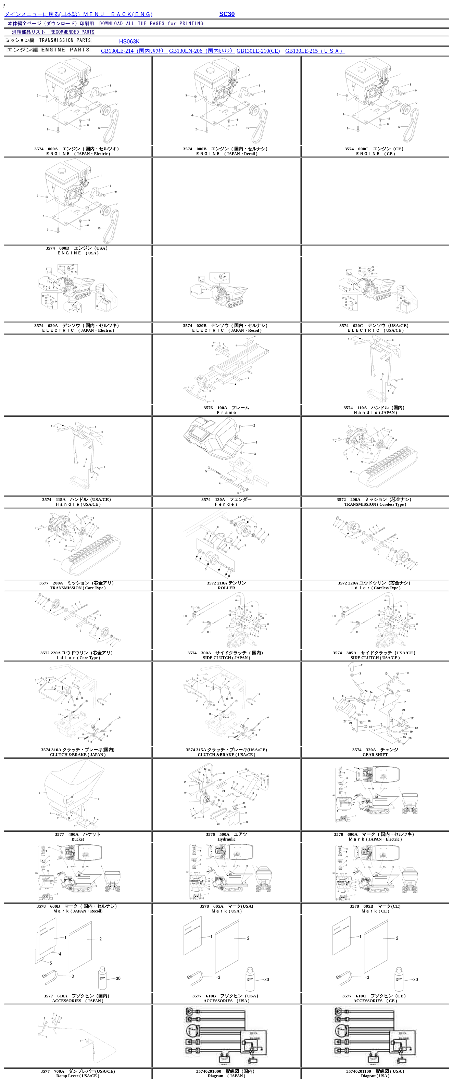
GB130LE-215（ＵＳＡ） (315, 51)
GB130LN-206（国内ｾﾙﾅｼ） (202, 51)
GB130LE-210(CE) (258, 51)
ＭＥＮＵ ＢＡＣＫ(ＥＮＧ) (117, 14)
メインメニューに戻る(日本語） (43, 14)
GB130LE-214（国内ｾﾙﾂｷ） (134, 51)
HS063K (130, 42)
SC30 (227, 14)
